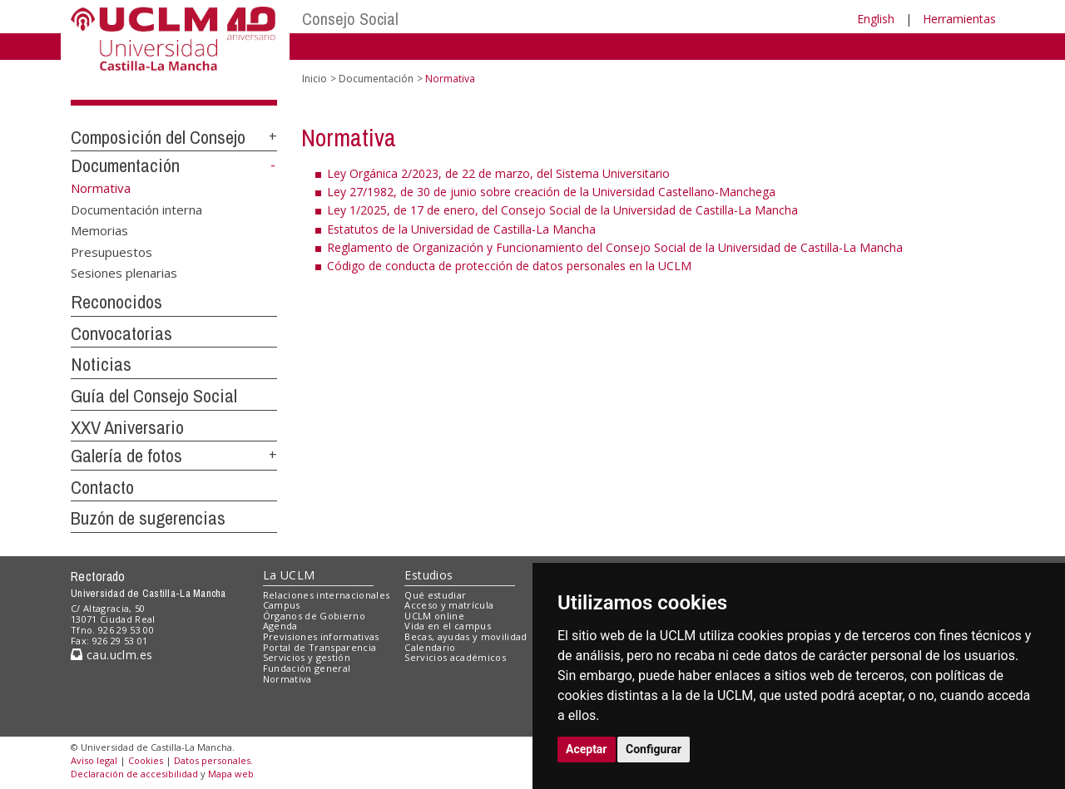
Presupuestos (111, 251)
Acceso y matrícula (448, 605)
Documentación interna (136, 208)
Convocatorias (121, 333)
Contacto (102, 487)
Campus (281, 605)
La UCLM (289, 575)
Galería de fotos (126, 455)
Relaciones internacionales (326, 595)
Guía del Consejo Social (154, 395)
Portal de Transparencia (320, 647)
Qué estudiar (435, 595)
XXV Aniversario (127, 427)
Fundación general (307, 668)
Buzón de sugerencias (148, 517)
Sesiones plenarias (124, 272)
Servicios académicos (455, 657)
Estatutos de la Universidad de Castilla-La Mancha (461, 229)
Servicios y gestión (306, 657)
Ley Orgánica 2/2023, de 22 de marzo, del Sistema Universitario (498, 173)
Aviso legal (94, 760)
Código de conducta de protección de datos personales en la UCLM (509, 266)
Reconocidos (116, 301)
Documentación (125, 165)
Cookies (145, 760)
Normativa (287, 679)
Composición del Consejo (158, 137)
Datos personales (212, 760)
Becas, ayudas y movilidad (465, 636)
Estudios (428, 575)
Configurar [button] (653, 749)
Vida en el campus (447, 625)
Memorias (99, 230)
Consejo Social (350, 18)
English (875, 19)
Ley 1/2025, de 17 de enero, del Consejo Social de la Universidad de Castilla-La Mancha (562, 210)
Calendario (429, 647)
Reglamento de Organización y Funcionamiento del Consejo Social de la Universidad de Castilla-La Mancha (615, 247)
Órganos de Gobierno (314, 615)
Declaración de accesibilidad (134, 773)
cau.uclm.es (111, 655)
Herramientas (959, 19)
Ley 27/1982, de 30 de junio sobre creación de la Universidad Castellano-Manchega (551, 192)
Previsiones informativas (321, 636)
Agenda (280, 625)
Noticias (101, 364)
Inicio (314, 79)
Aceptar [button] (586, 749)
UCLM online (434, 615)
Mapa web (231, 773)
